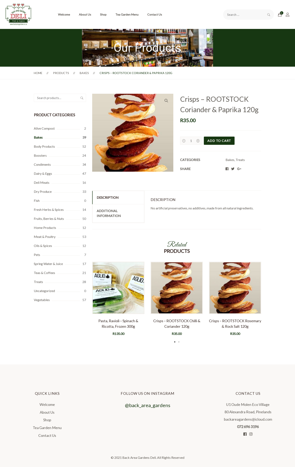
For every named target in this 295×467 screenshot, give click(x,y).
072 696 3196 (248, 426)
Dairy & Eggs (43, 173)
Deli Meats (41, 182)
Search (82, 98)
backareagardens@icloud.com (248, 419)
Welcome (64, 14)
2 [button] (179, 342)
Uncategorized (44, 291)
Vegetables (42, 300)
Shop (103, 14)
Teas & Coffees (44, 273)
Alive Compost (44, 128)
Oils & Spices (43, 246)
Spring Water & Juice (48, 264)
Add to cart (219, 141)
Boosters (40, 155)
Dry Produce (43, 191)
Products (61, 73)
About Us (85, 14)
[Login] (287, 14)
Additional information (109, 213)
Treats (38, 282)
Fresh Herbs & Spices (49, 209)
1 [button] (175, 342)
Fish (37, 200)
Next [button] (267, 303)
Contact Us (154, 14)
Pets (37, 255)
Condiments (42, 164)
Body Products (44, 146)
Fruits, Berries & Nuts (49, 218)
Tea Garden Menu (126, 14)
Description (108, 197)
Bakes (84, 73)
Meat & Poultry (45, 237)
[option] (118, 299)
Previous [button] (86, 303)
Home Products (45, 228)
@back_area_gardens (147, 421)
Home (38, 73)
